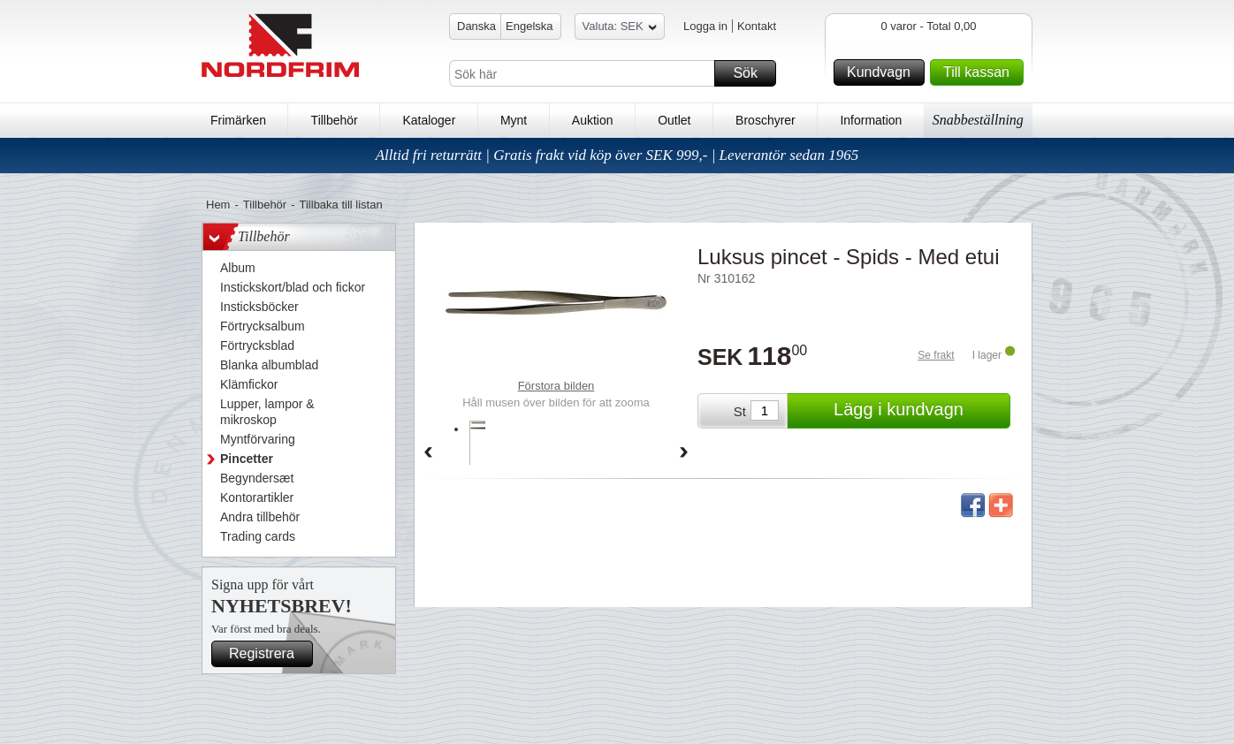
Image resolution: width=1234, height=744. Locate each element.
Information (871, 120)
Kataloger (428, 120)
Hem (218, 204)
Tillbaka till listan (341, 204)
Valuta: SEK (620, 29)
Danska (476, 26)
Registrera (268, 654)
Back (427, 453)
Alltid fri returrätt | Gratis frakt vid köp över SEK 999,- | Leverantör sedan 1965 (617, 155)
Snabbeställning (978, 119)
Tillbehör (334, 120)
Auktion (592, 120)
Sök (752, 73)
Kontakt (756, 26)
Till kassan (980, 72)
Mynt (513, 120)
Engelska (529, 26)
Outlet (674, 120)
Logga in (705, 26)
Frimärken (238, 120)
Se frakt (936, 355)
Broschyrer (765, 120)
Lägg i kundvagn (919, 411)
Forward (684, 453)
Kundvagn (883, 72)
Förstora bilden (556, 385)
